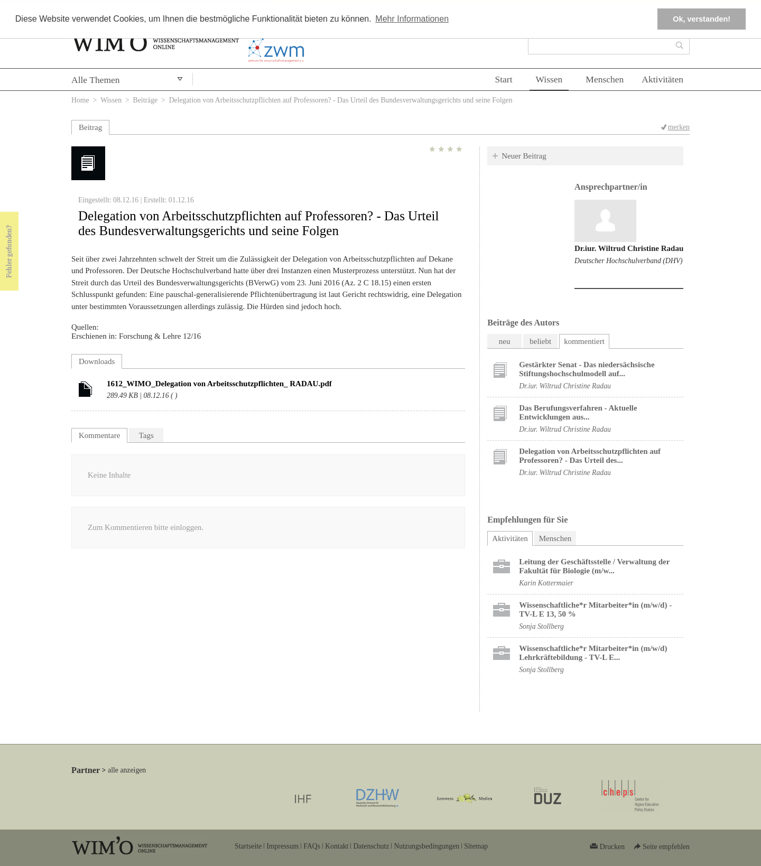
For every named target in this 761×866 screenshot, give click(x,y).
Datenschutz (371, 846)
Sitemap (476, 846)
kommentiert (584, 341)
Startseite (248, 846)
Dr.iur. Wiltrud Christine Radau (628, 248)
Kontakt (336, 846)
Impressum (282, 846)
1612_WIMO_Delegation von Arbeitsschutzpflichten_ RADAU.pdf (219, 383)
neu (505, 341)
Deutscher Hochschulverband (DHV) (628, 261)
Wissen (549, 79)
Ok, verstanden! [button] (701, 19)
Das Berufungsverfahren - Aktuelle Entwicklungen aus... (578, 412)
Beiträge (145, 100)
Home (80, 100)
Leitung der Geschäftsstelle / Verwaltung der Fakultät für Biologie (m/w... (594, 566)
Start (503, 79)
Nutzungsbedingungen (426, 846)
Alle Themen (95, 80)
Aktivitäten (662, 79)
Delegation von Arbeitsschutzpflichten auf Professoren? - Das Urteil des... (590, 455)
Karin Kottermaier (546, 583)
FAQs (311, 846)
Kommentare (99, 435)
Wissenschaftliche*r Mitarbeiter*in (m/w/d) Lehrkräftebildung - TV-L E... (593, 653)
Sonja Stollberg (541, 626)
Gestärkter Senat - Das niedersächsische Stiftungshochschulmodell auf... (586, 369)
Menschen (605, 79)
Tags (146, 435)
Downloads (97, 361)
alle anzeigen (127, 770)
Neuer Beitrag (524, 156)
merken (679, 127)
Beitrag (90, 127)
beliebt (540, 341)
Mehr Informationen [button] (412, 18)
